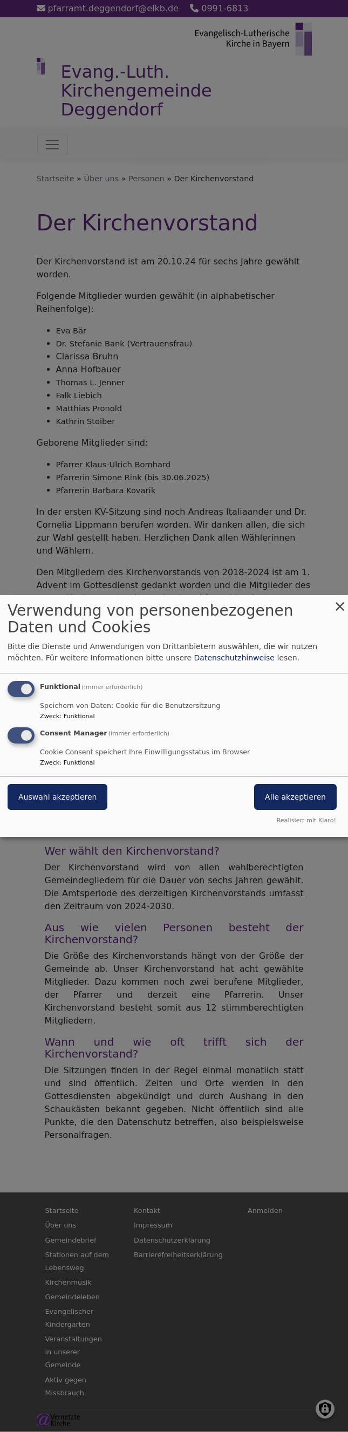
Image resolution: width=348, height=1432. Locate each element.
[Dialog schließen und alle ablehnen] (340, 602)
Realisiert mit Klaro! (306, 820)
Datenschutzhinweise (234, 657)
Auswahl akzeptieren (57, 797)
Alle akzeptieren (295, 797)
